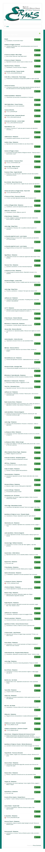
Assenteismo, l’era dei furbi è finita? (14, 40)
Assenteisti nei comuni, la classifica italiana (16, 464)
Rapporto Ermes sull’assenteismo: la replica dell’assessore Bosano (22, 716)
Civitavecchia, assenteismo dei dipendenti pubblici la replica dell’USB (22, 78)
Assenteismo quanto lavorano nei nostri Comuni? (17, 138)
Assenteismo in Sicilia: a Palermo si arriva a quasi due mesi (20, 625)
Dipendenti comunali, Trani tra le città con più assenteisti (19, 388)
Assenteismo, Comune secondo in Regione (16, 67)
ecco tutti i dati (9, 793)
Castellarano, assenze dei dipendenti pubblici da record (19, 206)
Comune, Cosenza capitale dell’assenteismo (16, 470)
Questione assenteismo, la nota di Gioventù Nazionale (19, 266)
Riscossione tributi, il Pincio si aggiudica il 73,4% (17, 382)
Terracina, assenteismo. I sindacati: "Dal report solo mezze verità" (21, 291)
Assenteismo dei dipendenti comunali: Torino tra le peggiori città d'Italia (23, 507)
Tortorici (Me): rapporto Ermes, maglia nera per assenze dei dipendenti (23, 183)
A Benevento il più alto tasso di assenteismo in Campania (19, 97)
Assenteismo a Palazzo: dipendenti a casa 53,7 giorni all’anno (20, 516)
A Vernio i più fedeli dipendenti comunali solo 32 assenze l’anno (21, 198)
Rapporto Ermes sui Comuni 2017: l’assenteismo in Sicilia (20, 248)
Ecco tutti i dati (9, 563)
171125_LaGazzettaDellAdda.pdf (14, 73)
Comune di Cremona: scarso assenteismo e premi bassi (19, 620)
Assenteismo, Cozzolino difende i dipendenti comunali (19, 325)
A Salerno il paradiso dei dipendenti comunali (16, 459)
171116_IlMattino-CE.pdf (12, 724)
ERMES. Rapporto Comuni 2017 (14, 453)
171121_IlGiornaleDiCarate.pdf (13, 117)
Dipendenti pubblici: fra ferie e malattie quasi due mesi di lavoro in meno (23, 282)
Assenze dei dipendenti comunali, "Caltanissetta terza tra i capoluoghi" (22, 359)
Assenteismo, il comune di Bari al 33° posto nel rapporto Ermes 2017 (22, 707)
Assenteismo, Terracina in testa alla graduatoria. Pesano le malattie (22, 663)
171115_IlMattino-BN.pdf (12, 730)
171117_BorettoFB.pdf (11, 111)
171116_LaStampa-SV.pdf (12, 583)
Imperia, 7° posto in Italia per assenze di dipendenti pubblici (20, 798)
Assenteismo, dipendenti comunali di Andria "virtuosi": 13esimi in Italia (22, 654)
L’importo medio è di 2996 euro (13, 691)
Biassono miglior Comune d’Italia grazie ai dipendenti (18, 486)
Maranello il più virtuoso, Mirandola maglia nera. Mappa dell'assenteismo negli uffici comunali (19, 595)
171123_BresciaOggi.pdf (12, 168)
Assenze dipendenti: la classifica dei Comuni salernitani (19, 588)
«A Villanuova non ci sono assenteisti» (15, 106)
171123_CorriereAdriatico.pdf (13, 162)
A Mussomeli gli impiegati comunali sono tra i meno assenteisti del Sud (23, 368)
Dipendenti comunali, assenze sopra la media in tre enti (19, 61)
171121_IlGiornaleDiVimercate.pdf (14, 122)
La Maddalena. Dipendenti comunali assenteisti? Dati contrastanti (21, 574)
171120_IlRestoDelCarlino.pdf (13, 192)
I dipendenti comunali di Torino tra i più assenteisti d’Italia (19, 340)
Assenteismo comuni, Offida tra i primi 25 (16, 212)
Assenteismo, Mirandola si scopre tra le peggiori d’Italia (19, 614)
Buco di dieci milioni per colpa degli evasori (16, 56)
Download (37, 39)
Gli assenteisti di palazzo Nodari (13, 491)
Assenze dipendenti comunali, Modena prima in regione (19, 569)
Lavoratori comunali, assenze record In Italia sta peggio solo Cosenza (22, 745)
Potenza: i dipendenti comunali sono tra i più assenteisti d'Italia (21, 774)
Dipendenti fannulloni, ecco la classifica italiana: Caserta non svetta (22, 554)
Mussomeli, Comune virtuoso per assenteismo (17, 319)
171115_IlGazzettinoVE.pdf (12, 817)
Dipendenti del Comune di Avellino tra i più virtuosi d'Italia (19, 143)
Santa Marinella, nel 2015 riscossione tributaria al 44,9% (19, 377)
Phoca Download (37, 845)
